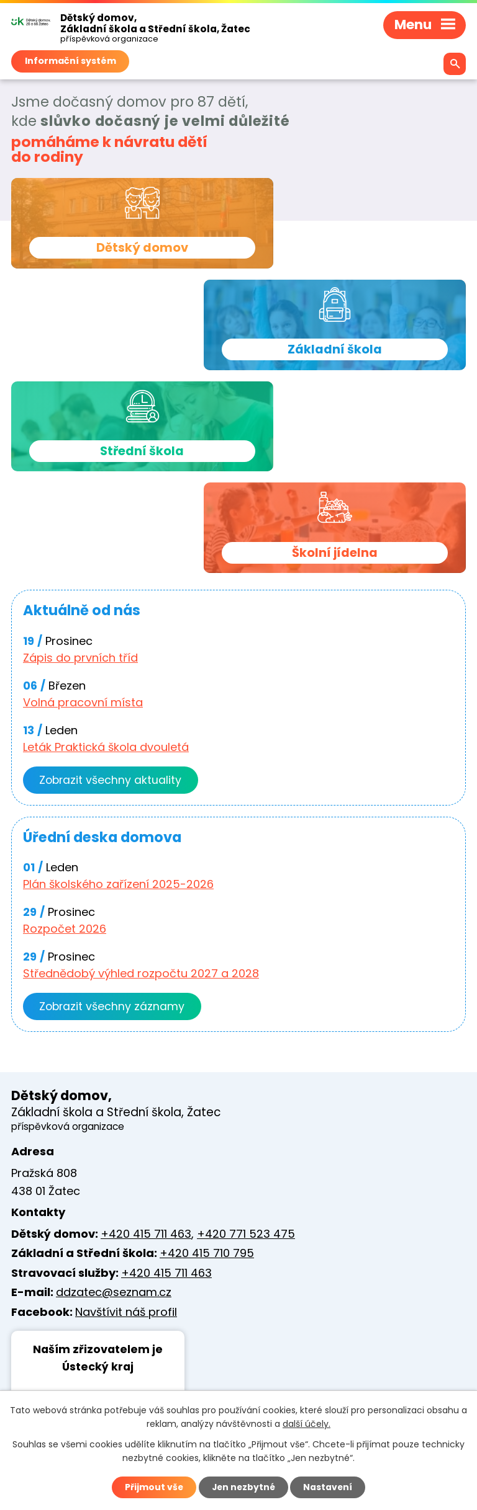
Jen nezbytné (243, 1487)
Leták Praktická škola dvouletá (106, 553)
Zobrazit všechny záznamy (113, 813)
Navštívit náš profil (126, 1119)
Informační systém (70, 61)
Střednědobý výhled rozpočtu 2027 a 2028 (141, 780)
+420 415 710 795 (207, 1060)
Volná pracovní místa (83, 508)
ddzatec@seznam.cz (113, 1100)
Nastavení (329, 1487)
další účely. (306, 1424)
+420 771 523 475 (246, 1041)
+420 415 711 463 (146, 1041)
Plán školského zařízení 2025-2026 (118, 690)
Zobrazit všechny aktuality (112, 586)
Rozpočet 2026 (64, 735)
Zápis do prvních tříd (80, 463)
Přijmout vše (152, 1487)
